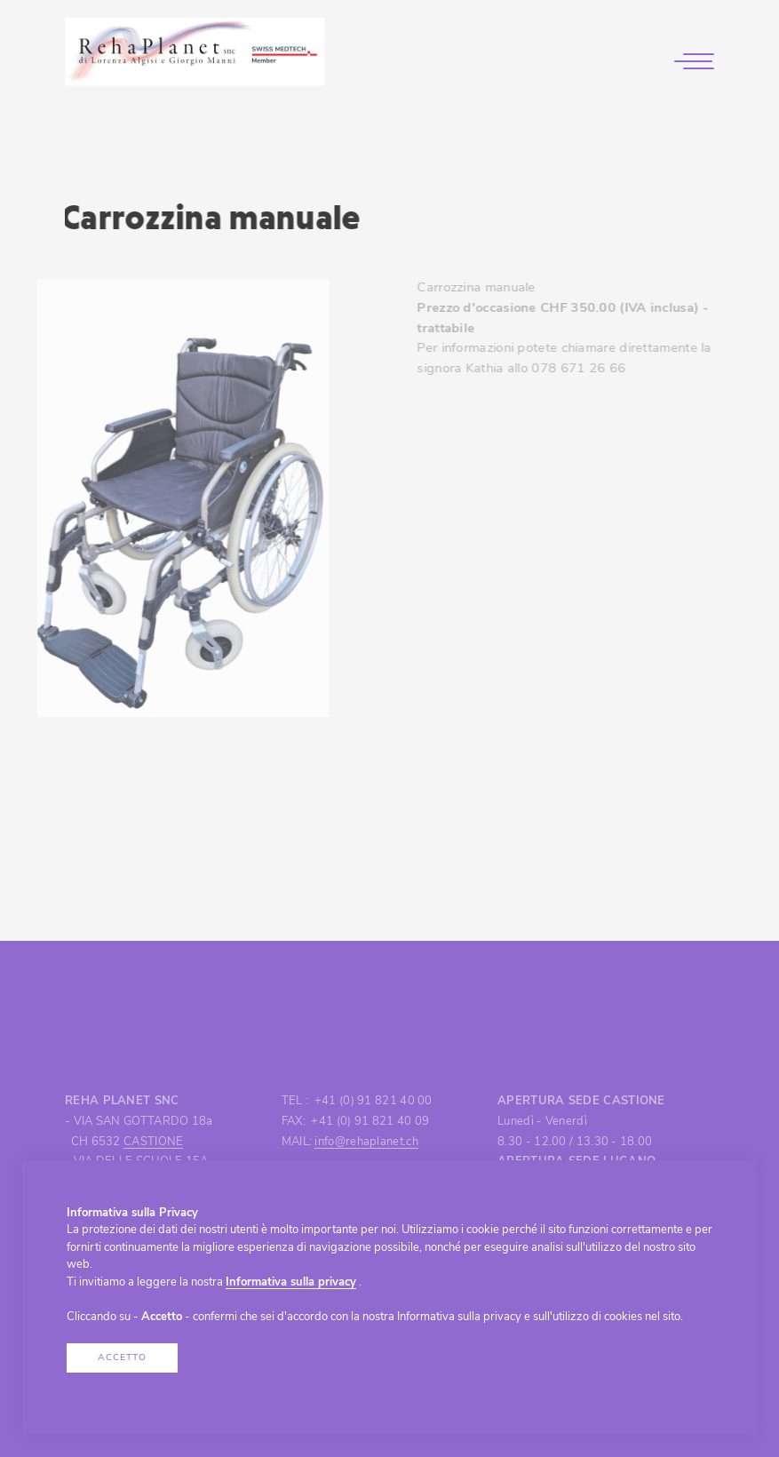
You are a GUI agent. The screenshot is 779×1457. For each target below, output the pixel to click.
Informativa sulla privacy (291, 1282)
